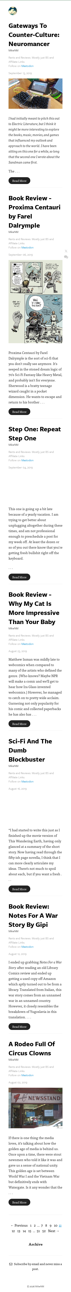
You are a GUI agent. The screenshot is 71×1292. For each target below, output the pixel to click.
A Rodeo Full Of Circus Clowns (32, 1048)
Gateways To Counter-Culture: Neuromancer (34, 34)
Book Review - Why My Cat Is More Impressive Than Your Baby (34, 608)
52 (44, 1230)
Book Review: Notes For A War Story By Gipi (33, 915)
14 (24, 1230)
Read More (19, 180)
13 (18, 1230)
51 (38, 1230)
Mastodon (27, 66)
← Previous (19, 1225)
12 (13, 1230)
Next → (53, 1230)
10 (55, 1225)
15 (29, 1230)
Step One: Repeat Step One (35, 433)
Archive (36, 1244)
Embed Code (35, 487)
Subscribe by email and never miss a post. (35, 1266)
